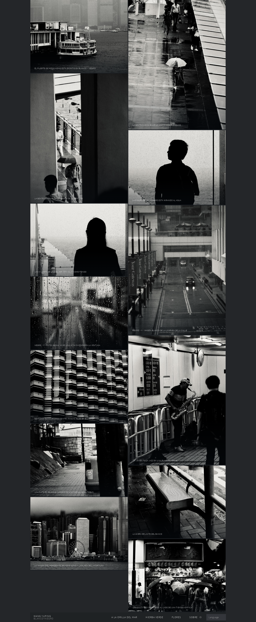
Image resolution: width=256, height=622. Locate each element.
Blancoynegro (44, 618)
